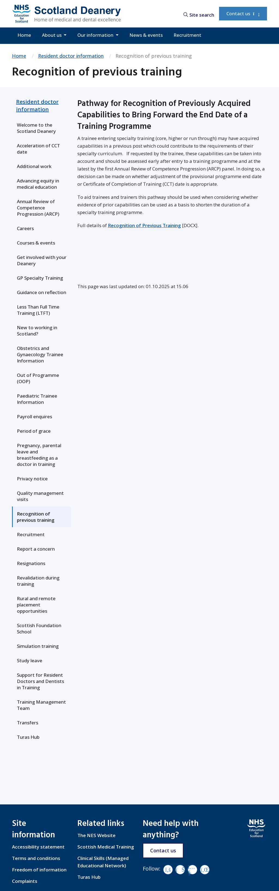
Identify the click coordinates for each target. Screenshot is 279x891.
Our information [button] (95, 35)
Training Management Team (41, 705)
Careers (25, 228)
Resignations (31, 563)
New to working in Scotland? (37, 330)
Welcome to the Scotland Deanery (36, 128)
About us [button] (52, 35)
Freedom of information (39, 869)
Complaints (24, 881)
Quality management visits (40, 496)
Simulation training (38, 646)
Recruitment (187, 35)
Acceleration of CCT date (38, 148)
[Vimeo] (180, 869)
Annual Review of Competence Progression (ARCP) (38, 207)
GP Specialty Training (40, 278)
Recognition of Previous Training (144, 225)
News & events (146, 35)
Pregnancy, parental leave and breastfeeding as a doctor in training (39, 454)
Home (24, 35)
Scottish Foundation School (39, 628)
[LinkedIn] (205, 869)
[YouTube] (192, 869)
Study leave (29, 660)
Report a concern (36, 549)
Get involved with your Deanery (41, 260)
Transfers (27, 722)
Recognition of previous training (35, 517)
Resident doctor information (71, 56)
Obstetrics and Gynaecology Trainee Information (40, 354)
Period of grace (34, 431)
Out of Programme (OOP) (38, 378)
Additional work (34, 166)
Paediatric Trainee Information (37, 399)
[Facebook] (168, 869)
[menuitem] (41, 128)
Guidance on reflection (41, 292)
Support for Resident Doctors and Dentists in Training (40, 681)
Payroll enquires (34, 416)
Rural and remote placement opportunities (36, 604)
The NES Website (96, 835)
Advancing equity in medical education (38, 184)
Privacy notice (32, 478)
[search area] (197, 13)
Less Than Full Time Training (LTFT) (38, 310)
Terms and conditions (36, 858)
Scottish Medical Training (105, 847)
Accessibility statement (38, 847)
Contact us (243, 13)
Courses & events (36, 243)
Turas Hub (28, 737)
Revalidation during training (38, 581)
